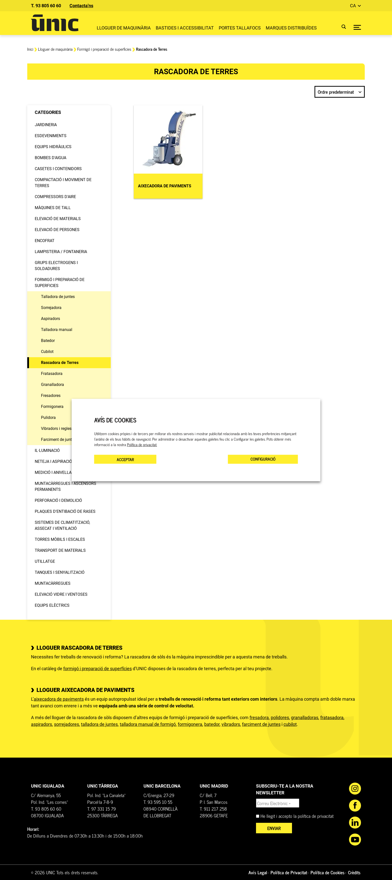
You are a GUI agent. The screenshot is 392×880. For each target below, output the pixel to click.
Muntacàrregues (52, 583)
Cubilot (47, 351)
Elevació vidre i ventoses (61, 594)
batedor (212, 724)
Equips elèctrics (52, 605)
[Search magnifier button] (340, 26)
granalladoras (304, 717)
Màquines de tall (53, 207)
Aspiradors (50, 318)
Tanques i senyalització (59, 572)
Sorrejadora (51, 307)
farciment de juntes (261, 724)
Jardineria (46, 124)
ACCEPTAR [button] (125, 459)
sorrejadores (66, 724)
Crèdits (354, 872)
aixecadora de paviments (59, 699)
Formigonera (52, 406)
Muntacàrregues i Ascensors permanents (65, 486)
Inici (30, 49)
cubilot (290, 724)
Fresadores (50, 395)
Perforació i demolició (58, 500)
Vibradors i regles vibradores (66, 428)
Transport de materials (60, 550)
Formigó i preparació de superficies (104, 49)
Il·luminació (47, 450)
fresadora (259, 717)
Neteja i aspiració (53, 461)
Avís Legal (257, 872)
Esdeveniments (50, 135)
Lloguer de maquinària (124, 27)
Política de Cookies (327, 872)
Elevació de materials (58, 218)
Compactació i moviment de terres (63, 182)
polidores (280, 717)
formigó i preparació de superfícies (97, 668)
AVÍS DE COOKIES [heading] (115, 419)
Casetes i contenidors (58, 168)
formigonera (190, 724)
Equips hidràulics (53, 146)
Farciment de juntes (58, 439)
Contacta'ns (81, 5)
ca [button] (353, 5)
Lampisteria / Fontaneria (61, 251)
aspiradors (41, 724)
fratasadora (332, 717)
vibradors (231, 724)
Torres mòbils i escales (60, 539)
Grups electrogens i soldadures (56, 265)
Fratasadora (51, 373)
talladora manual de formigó (148, 724)
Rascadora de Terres (59, 362)
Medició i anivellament (58, 472)
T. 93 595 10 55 (158, 802)
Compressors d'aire (55, 196)
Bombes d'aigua (50, 157)
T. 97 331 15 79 (101, 808)
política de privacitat (316, 816)
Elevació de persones (57, 229)
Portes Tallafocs (240, 27)
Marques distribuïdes (291, 27)
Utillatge (45, 561)
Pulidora (48, 417)
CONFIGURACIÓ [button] (263, 459)
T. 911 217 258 (213, 808)
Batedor (48, 340)
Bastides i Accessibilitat (185, 27)
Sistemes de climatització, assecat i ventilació (62, 525)
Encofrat (44, 240)
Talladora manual (56, 329)
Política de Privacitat (288, 872)
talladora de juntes (99, 724)
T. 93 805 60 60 (46, 5)
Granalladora (52, 384)
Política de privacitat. (142, 445)
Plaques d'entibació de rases (65, 511)
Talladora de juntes (58, 296)
